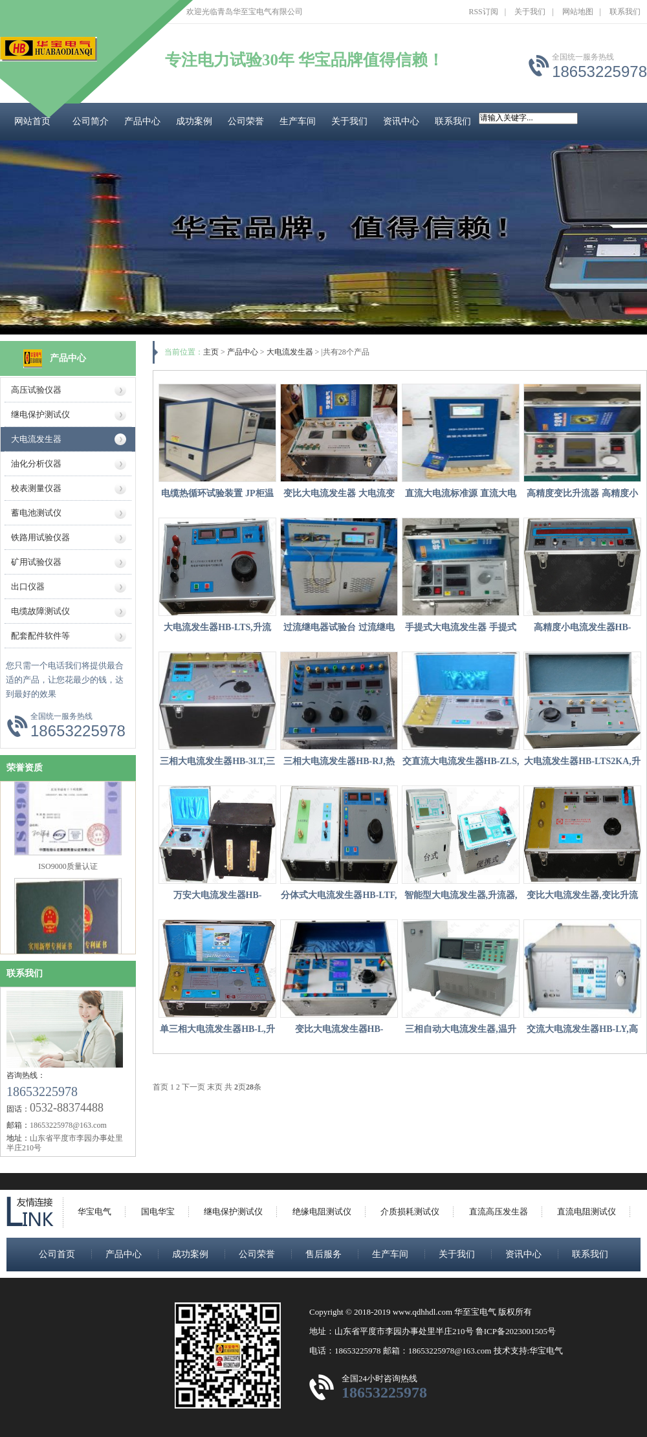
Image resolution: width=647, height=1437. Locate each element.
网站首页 (32, 121)
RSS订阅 (483, 11)
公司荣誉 (246, 121)
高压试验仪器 (36, 390)
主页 (211, 352)
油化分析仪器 (36, 463)
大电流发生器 (36, 439)
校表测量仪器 (36, 488)
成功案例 (194, 121)
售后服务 (323, 1254)
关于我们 (529, 11)
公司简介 (90, 121)
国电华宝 (158, 1211)
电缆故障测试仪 (40, 611)
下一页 (193, 1086)
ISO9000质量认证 (67, 869)
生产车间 (298, 121)
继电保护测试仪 (40, 414)
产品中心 (142, 121)
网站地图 (577, 11)
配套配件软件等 (40, 636)
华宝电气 (94, 1211)
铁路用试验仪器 (40, 537)
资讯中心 (401, 121)
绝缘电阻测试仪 (321, 1211)
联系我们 (625, 11)
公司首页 (57, 1254)
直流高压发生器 (498, 1211)
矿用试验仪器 (36, 562)
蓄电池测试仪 (36, 513)
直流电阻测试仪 (586, 1211)
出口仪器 (28, 586)
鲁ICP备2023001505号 (516, 1331)
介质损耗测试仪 (409, 1211)
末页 (215, 1086)
